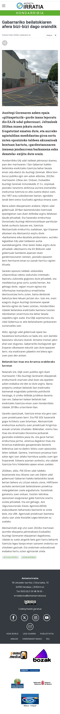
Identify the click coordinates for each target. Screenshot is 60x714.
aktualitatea (10, 557)
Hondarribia (30, 13)
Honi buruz (12, 633)
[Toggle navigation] (4, 5)
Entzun (49, 35)
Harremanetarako (32, 639)
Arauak (14, 639)
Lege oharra (29, 633)
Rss (48, 639)
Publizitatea (47, 633)
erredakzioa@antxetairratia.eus (30, 595)
